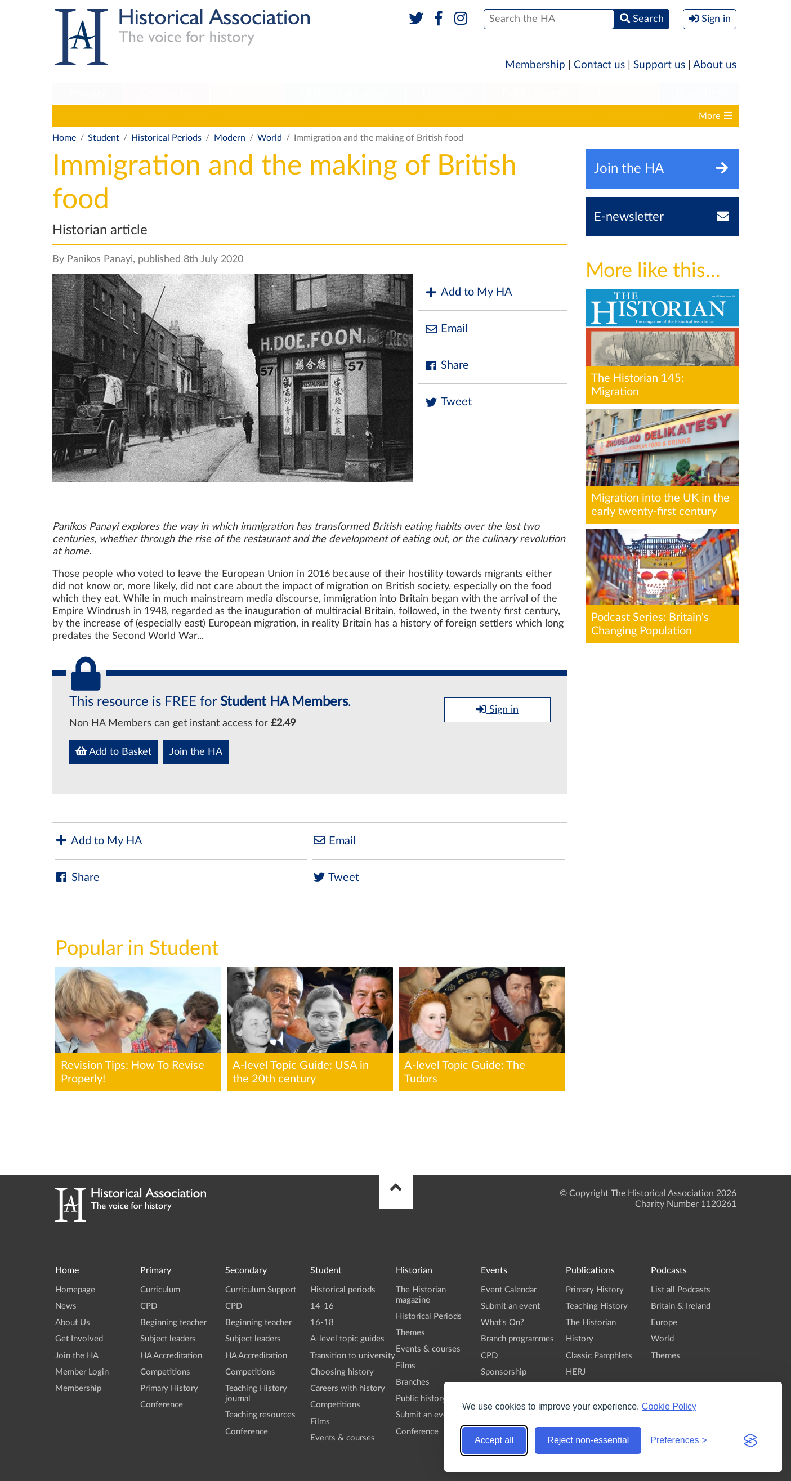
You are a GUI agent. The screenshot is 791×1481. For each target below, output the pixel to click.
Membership (535, 65)
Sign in (497, 709)
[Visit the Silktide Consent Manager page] (750, 1440)
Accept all (494, 1440)
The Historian (591, 1322)
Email (446, 329)
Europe (664, 1322)
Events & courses (342, 1438)
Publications (532, 93)
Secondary (167, 93)
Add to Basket (113, 751)
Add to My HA (468, 292)
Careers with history (552, 115)
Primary (87, 93)
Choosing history (461, 115)
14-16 (156, 115)
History (579, 1339)
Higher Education (344, 93)
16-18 (197, 115)
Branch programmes (517, 1339)
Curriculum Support (260, 1290)
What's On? (502, 1322)
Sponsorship (503, 1372)
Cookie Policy (669, 1406)
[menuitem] (88, 94)
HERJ (576, 1372)
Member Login (82, 1372)
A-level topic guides (264, 115)
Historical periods (93, 115)
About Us (72, 1322)
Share (446, 366)
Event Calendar (509, 1290)
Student (246, 93)
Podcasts (619, 93)
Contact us (599, 65)
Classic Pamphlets (599, 1356)
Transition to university (365, 115)
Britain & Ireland (680, 1306)
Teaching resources (260, 1415)
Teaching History (597, 1306)
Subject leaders (168, 1339)
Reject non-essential (588, 1440)
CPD (148, 1306)
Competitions (636, 115)
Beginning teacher (173, 1322)
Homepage (75, 1290)
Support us (659, 65)
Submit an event (425, 1415)
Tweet (448, 402)
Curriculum (160, 1290)
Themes (410, 1332)
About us (714, 65)
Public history (421, 1398)
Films (320, 1421)
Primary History (169, 1388)
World (269, 137)
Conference (161, 1405)
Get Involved (79, 1339)
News (66, 1306)
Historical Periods (166, 137)
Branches (699, 93)
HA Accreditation (171, 1356)
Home (64, 137)
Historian (444, 93)
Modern (229, 137)
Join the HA (195, 752)
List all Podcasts (680, 1290)
